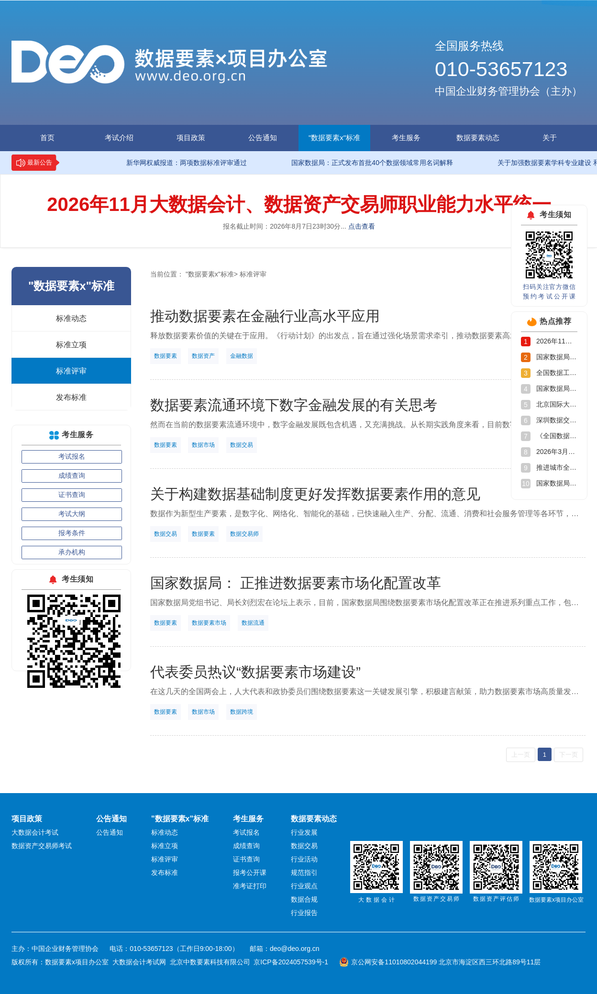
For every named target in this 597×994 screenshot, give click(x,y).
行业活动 (304, 859)
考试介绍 (119, 137)
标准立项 (71, 345)
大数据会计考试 (34, 832)
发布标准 (71, 397)
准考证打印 (249, 886)
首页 (47, 137)
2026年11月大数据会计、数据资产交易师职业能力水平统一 (299, 204)
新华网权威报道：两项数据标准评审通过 (173, 162)
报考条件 (71, 533)
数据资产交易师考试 (41, 846)
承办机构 (71, 552)
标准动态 (71, 318)
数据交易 (304, 846)
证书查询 (71, 494)
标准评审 (71, 371)
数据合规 (304, 899)
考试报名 (71, 456)
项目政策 (191, 137)
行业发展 (304, 832)
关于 (549, 137)
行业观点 (304, 886)
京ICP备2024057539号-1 (291, 962)
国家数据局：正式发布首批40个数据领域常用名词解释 (359, 162)
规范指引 (304, 872)
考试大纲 (71, 514)
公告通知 (262, 137)
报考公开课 (249, 872)
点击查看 (361, 226)
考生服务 (406, 137)
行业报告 (304, 913)
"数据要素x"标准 (334, 137)
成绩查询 (71, 475)
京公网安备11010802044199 (394, 962)
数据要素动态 (477, 137)
